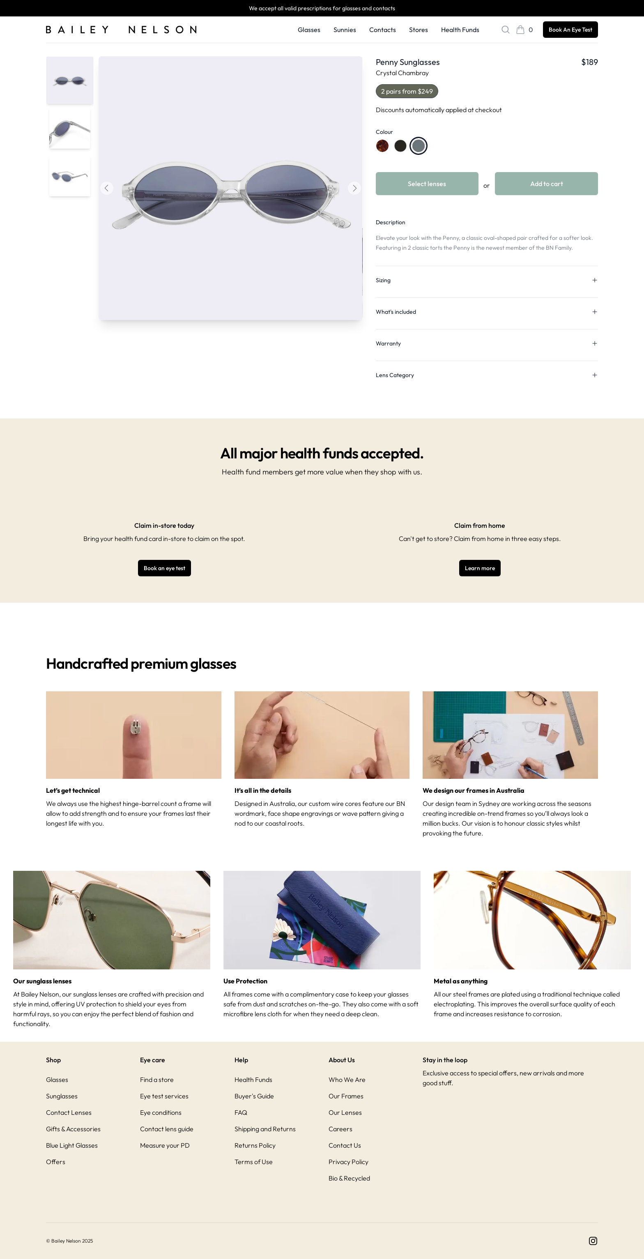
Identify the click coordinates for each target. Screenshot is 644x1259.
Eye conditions (161, 1112)
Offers (55, 1162)
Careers (340, 1129)
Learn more (480, 568)
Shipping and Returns (265, 1129)
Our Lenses (345, 1112)
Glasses (309, 29)
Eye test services (164, 1096)
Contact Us (345, 1145)
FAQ (241, 1112)
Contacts (382, 29)
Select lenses (427, 184)
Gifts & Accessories (73, 1129)
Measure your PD (165, 1145)
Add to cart (546, 184)
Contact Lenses (69, 1112)
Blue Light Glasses (72, 1145)
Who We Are (347, 1079)
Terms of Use (254, 1162)
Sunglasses (62, 1096)
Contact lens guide (166, 1129)
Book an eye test (164, 568)
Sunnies (345, 29)
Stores (418, 29)
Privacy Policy (348, 1162)
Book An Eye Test (570, 29)
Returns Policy (255, 1145)
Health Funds (460, 29)
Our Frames (346, 1096)
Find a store (157, 1079)
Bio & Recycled (349, 1178)
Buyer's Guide (254, 1096)
